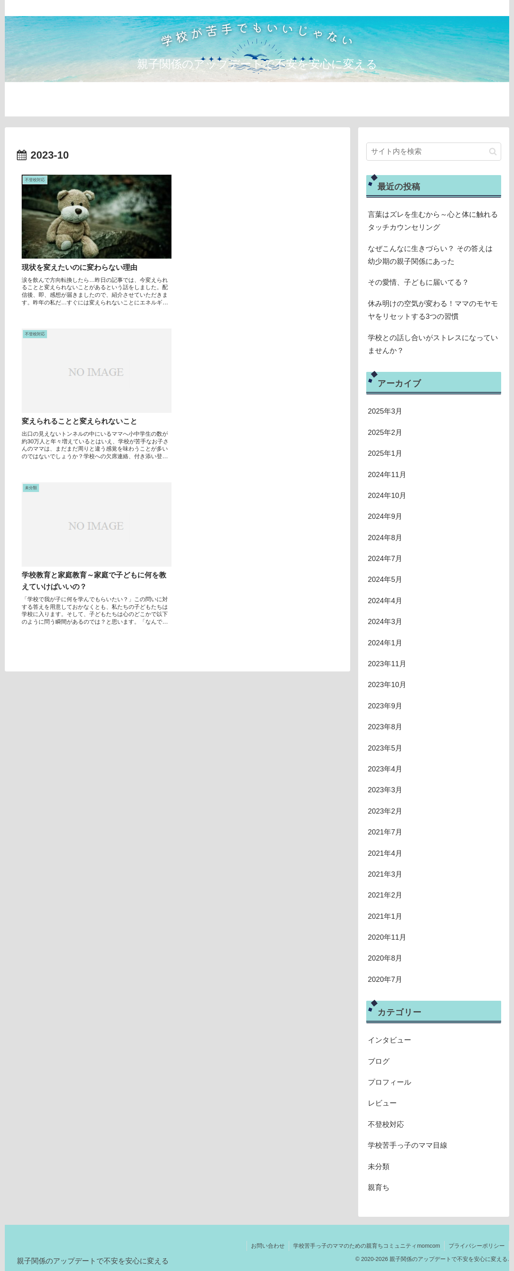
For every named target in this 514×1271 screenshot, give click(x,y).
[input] (433, 152)
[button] (493, 151)
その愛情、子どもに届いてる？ (418, 282)
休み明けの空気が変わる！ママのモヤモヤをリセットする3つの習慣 (433, 310)
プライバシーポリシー (477, 1245)
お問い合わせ (268, 1245)
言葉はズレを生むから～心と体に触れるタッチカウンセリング (433, 220)
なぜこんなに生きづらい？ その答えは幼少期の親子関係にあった (430, 255)
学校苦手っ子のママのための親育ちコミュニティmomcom (366, 1245)
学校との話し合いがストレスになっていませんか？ (433, 344)
